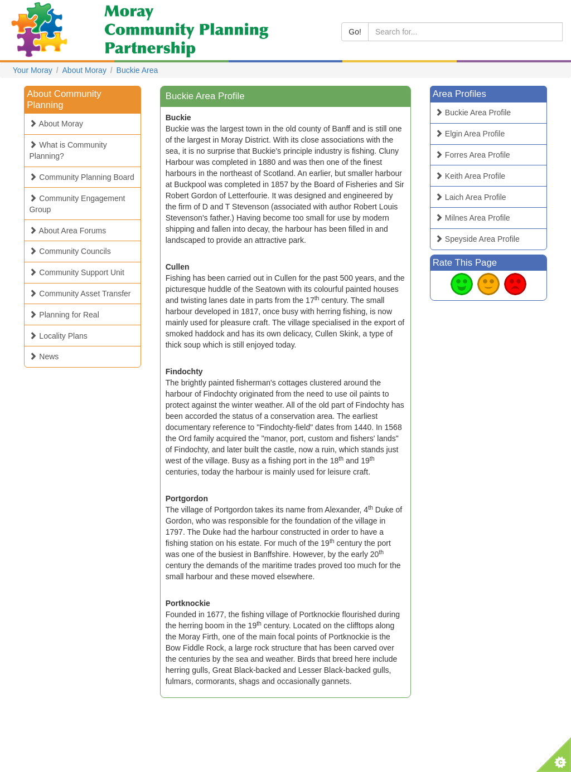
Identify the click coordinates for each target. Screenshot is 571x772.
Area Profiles (459, 94)
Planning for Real (64, 314)
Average (488, 284)
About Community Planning (64, 99)
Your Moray (32, 70)
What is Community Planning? (68, 150)
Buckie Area (137, 70)
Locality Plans (58, 335)
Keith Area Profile (470, 176)
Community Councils (69, 251)
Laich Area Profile (470, 197)
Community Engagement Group (77, 204)
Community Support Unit (76, 272)
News (44, 356)
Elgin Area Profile (470, 133)
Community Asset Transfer (79, 293)
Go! (355, 31)
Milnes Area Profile (472, 217)
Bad (515, 284)
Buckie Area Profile (473, 112)
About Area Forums (67, 230)
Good (462, 284)
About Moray (84, 70)
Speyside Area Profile (477, 238)
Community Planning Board (81, 177)
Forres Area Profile (472, 154)
